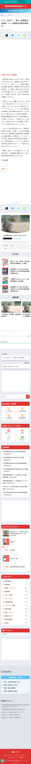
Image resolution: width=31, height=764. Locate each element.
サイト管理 (20, 757)
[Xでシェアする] (7, 35)
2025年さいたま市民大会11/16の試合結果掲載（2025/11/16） (15, 488)
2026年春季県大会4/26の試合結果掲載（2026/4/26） (14, 453)
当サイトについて (9, 755)
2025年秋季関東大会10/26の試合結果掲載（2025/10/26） (15, 493)
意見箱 (22, 431)
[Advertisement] (15, 56)
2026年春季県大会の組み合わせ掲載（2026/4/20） (13, 458)
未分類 (11, 245)
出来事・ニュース (16, 588)
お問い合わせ (22, 438)
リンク (8, 438)
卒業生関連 (16, 609)
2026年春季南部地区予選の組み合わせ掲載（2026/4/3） (15, 470)
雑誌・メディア (16, 612)
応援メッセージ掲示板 (7, 712)
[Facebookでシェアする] (12, 35)
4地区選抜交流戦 (22, 409)
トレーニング (16, 598)
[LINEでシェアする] (24, 35)
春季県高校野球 (22, 416)
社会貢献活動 (16, 602)
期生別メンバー (16, 616)
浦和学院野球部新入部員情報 (9, 709)
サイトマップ (12, 757)
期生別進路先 (16, 619)
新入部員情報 (8, 416)
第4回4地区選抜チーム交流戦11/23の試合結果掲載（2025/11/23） (15, 476)
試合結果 (16, 591)
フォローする (17, 239)
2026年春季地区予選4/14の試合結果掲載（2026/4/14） (15, 464)
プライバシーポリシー (21, 755)
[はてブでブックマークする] (18, 35)
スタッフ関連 (16, 595)
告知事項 (16, 584)
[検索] (28, 396)
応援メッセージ (8, 431)
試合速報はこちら (15, 11)
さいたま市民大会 (8, 409)
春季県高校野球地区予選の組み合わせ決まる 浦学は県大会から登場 (15, 705)
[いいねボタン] (3, 169)
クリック (21, 2)
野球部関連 (16, 581)
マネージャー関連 (16, 605)
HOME (15, 752)
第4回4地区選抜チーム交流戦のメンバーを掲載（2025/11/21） (15, 482)
